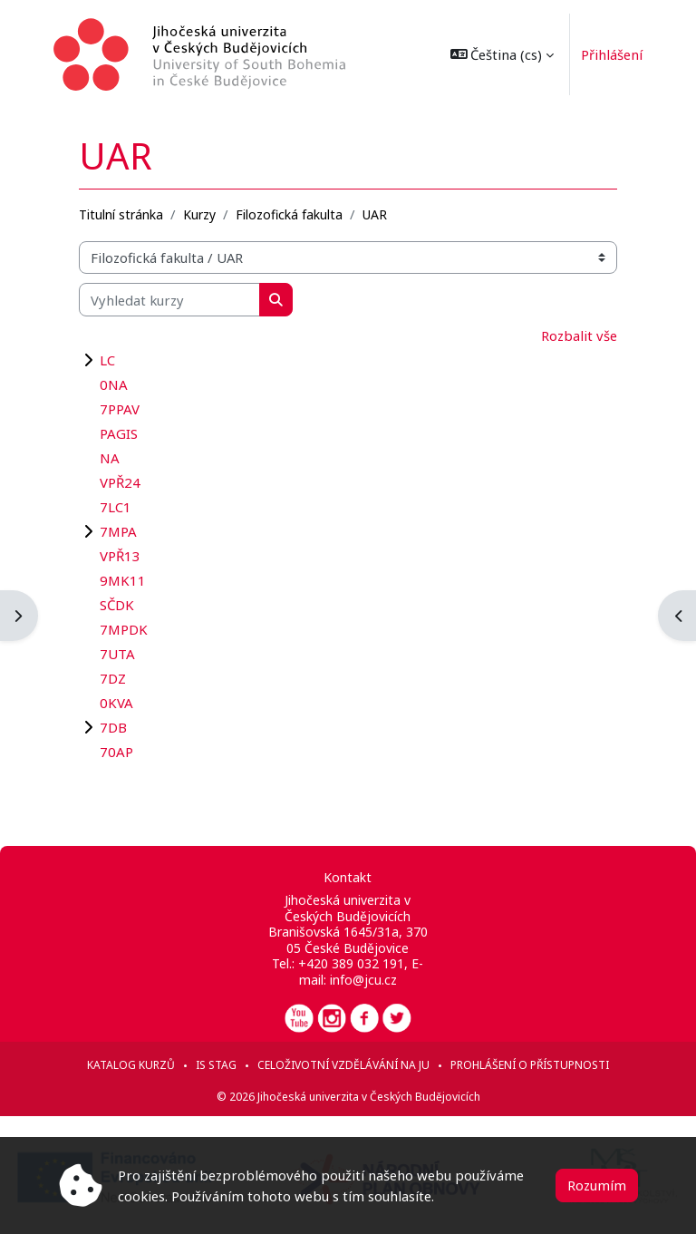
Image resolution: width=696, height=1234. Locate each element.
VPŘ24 (120, 482)
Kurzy (199, 214)
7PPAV (120, 409)
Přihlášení (607, 54)
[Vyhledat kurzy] (169, 299)
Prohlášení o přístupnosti (529, 1065)
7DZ (113, 678)
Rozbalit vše (579, 335)
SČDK (117, 605)
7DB (113, 727)
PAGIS (119, 433)
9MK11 (123, 580)
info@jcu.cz (363, 979)
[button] (498, 54)
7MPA (118, 531)
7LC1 (115, 507)
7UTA (117, 654)
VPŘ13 (120, 556)
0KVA (116, 703)
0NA (114, 384)
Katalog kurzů (131, 1065)
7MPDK (124, 629)
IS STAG (216, 1065)
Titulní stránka (121, 214)
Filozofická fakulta (289, 214)
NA (110, 458)
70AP (116, 752)
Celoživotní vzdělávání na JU (343, 1065)
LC (107, 360)
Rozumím (596, 1185)
